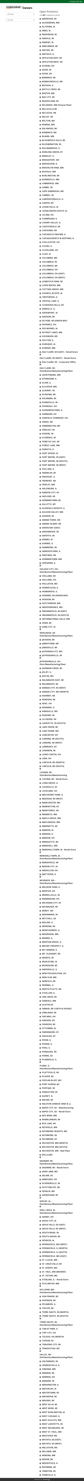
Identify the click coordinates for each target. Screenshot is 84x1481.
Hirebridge (46, 1479)
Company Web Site (75, 1)
